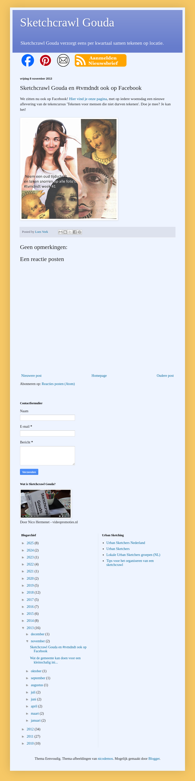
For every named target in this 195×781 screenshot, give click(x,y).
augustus (37, 685)
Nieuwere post (31, 376)
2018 (31, 592)
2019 (31, 585)
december (38, 634)
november (38, 641)
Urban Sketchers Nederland (125, 543)
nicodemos (105, 759)
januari (36, 720)
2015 (31, 614)
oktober (36, 671)
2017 (31, 600)
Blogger (154, 759)
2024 (31, 550)
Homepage (99, 376)
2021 (31, 571)
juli (33, 692)
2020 (31, 578)
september (38, 678)
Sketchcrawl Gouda (67, 22)
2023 (31, 557)
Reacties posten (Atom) (58, 384)
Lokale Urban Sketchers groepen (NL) (133, 555)
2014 (31, 621)
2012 (31, 729)
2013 (31, 628)
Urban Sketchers (118, 549)
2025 (31, 543)
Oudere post (165, 376)
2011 (30, 736)
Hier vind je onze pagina (88, 99)
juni (34, 699)
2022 (31, 564)
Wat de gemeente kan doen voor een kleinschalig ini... (55, 660)
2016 (31, 607)
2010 (31, 743)
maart (35, 713)
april (34, 706)
